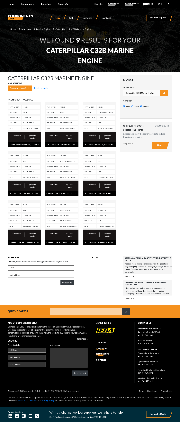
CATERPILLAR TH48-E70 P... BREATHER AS (102, 242)
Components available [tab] (20, 88)
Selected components (133, 130)
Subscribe (67, 282)
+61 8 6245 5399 (145, 381)
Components (27, 4)
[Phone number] (34, 364)
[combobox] (141, 93)
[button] (170, 4)
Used (136, 106)
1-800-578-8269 (145, 343)
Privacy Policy (166, 391)
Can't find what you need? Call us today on (77, 417)
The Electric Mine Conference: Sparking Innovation (145, 283)
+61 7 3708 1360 (145, 335)
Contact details (14, 345)
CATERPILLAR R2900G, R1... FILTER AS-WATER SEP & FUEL (109, 144)
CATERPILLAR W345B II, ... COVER (24, 144)
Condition (127, 101)
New (128, 106)
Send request (80, 373)
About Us (63, 4)
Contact (106, 17)
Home (11, 4)
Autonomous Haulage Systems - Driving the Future (148, 259)
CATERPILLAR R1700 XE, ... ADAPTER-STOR (65, 242)
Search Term (128, 87)
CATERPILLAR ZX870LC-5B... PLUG (62, 144)
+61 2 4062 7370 (145, 373)
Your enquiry (55, 345)
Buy (58, 17)
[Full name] (48, 268)
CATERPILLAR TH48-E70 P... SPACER (99, 193)
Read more (130, 276)
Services (87, 17)
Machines (46, 4)
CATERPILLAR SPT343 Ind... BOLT (24, 242)
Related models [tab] (41, 88)
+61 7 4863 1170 (145, 364)
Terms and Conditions (148, 391)
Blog (95, 257)
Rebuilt (146, 106)
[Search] (86, 311)
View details (16, 136)
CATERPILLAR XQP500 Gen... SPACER (25, 193)
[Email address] (48, 275)
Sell (71, 17)
